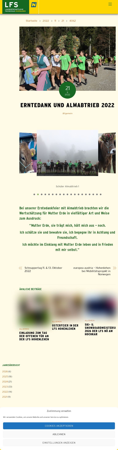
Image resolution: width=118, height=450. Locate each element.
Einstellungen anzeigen (59, 442)
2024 (5, 381)
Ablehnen (59, 434)
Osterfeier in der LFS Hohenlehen (65, 327)
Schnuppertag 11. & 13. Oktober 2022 (43, 269)
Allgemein (68, 113)
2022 (5, 391)
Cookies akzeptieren (59, 426)
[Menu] (110, 4)
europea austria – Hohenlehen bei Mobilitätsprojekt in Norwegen (91, 271)
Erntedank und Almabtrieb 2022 (67, 105)
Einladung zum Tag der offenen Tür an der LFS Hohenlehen (34, 336)
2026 (5, 371)
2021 (4, 396)
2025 (5, 376)
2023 (5, 386)
